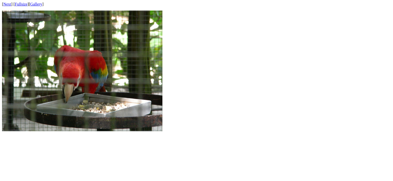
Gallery (36, 4)
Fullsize (21, 4)
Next (7, 4)
